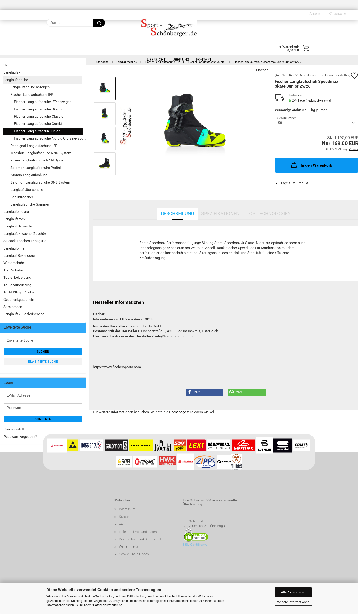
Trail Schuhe (13, 270)
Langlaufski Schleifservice (23, 314)
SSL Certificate (195, 544)
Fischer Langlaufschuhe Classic (38, 116)
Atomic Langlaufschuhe (28, 175)
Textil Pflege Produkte (20, 292)
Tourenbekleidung (17, 277)
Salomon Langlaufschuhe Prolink (36, 168)
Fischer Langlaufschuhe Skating (38, 109)
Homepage (177, 412)
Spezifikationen (220, 213)
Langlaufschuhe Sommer (29, 204)
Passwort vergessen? (20, 437)
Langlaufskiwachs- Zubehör (24, 234)
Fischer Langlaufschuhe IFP (31, 95)
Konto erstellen (15, 429)
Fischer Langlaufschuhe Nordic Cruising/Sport (48, 138)
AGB (122, 524)
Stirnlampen (12, 307)
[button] (204, 392)
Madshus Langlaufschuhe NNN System (40, 153)
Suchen (43, 351)
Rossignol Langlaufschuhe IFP (33, 146)
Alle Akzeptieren (293, 592)
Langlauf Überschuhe (26, 190)
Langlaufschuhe (15, 80)
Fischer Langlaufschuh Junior (37, 131)
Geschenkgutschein (18, 300)
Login (314, 13)
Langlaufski (12, 72)
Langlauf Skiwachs (18, 226)
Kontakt (125, 516)
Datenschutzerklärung (107, 605)
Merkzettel (337, 13)
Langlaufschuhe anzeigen (30, 87)
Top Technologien (268, 213)
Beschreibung (177, 213)
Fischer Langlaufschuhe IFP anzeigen (42, 102)
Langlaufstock (14, 219)
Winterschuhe (14, 263)
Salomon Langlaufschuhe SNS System (40, 182)
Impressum (127, 509)
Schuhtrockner (21, 197)
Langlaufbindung (16, 211)
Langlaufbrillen (14, 248)
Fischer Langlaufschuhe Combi (38, 124)
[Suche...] (99, 23)
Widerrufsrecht (130, 547)
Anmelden (43, 419)
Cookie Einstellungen (134, 554)
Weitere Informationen (293, 602)
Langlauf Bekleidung (19, 256)
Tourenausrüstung (17, 285)
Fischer (262, 70)
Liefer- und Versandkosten (138, 532)
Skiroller (10, 65)
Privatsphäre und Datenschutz (141, 539)
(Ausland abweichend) (318, 100)
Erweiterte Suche (43, 361)
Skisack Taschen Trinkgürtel (25, 241)
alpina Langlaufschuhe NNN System (38, 160)
